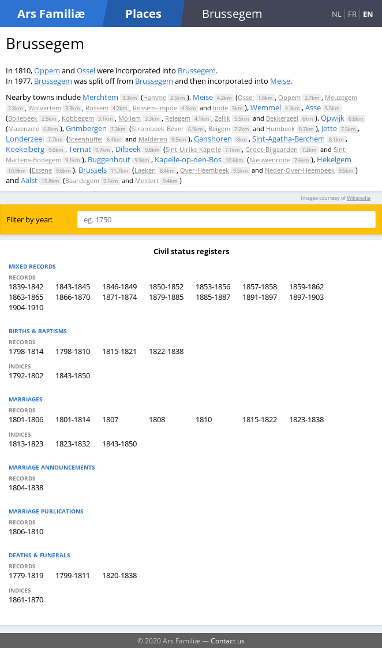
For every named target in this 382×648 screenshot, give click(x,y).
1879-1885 (166, 297)
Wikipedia (358, 198)
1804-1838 (26, 487)
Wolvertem (44, 107)
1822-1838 (166, 351)
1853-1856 (213, 286)
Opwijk (332, 118)
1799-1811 (72, 575)
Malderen (152, 139)
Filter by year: (29, 219)
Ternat (80, 149)
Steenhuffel (86, 139)
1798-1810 (72, 351)
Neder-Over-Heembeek (300, 170)
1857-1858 (259, 286)
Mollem (129, 118)
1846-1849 (119, 286)
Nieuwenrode (269, 159)
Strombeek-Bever (158, 128)
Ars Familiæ (51, 13)
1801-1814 (72, 419)
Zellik (222, 118)
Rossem (96, 107)
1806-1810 (26, 531)
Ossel (86, 70)
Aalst (29, 180)
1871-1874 (119, 297)
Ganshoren (213, 138)
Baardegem (82, 180)
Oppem (47, 70)
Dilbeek (128, 149)
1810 (204, 419)
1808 (157, 419)
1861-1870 (26, 599)
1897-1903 (306, 297)
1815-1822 (259, 419)
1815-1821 (119, 351)
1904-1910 (26, 307)
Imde (220, 107)
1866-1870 (72, 297)
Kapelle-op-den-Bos (188, 159)
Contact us (228, 640)
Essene (42, 170)
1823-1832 (72, 443)
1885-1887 (213, 297)
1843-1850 (72, 375)
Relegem (177, 118)
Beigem (219, 128)
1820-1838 (119, 575)
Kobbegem (78, 118)
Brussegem (197, 70)
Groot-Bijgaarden (271, 149)
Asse (313, 107)
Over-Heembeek (204, 170)
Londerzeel (25, 138)
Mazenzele (23, 128)
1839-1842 (26, 286)
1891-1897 (259, 297)
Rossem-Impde (155, 107)
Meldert (147, 180)
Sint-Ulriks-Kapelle (193, 149)
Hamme (154, 97)
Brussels (92, 170)
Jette (329, 128)
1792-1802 (26, 375)
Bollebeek (23, 118)
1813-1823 (26, 443)
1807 (110, 419)
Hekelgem (334, 159)
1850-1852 (166, 286)
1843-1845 (72, 286)
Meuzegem (341, 97)
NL (337, 14)
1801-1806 (26, 419)
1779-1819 (26, 575)
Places (143, 13)
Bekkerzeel (282, 118)
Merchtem (100, 97)
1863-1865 (26, 297)
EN (368, 14)
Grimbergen (86, 128)
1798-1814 (26, 351)
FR (352, 14)
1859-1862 (306, 286)
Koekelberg (25, 149)
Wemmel (265, 107)
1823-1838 (306, 419)
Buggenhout (109, 159)
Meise (280, 81)
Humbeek (280, 128)
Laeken (145, 170)
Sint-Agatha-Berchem (288, 138)
